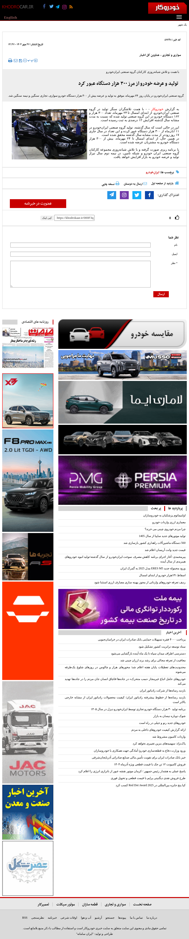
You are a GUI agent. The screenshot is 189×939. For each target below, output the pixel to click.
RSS (24, 917)
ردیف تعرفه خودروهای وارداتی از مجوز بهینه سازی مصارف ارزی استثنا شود (140, 582)
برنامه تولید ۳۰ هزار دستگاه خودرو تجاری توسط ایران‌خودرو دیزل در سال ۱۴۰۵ (138, 709)
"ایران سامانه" (85, 934)
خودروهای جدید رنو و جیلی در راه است (162, 723)
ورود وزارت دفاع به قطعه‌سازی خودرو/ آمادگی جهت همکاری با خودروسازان (140, 750)
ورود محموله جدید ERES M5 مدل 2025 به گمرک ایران (153, 568)
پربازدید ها (175, 508)
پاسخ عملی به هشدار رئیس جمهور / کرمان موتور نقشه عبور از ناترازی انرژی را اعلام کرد (132, 771)
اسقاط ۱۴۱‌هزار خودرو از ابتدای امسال (162, 575)
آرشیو (98, 917)
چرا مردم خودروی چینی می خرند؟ (165, 529)
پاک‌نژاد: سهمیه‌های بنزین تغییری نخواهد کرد (159, 743)
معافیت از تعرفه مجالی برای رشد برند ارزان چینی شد (153, 660)
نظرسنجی (37, 917)
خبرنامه (52, 917)
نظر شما (173, 237)
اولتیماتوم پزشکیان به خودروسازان (164, 515)
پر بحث (156, 508)
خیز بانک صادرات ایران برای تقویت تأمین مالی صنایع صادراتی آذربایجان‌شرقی (139, 757)
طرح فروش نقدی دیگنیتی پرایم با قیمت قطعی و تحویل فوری (148, 778)
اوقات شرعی (69, 917)
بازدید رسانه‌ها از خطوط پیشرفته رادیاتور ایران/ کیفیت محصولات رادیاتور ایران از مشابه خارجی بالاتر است (125, 700)
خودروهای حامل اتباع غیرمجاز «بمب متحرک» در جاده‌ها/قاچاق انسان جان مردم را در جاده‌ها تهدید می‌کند (125, 681)
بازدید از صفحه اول (162, 183)
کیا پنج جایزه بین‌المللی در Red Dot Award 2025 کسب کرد (151, 785)
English (10, 17)
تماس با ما (136, 917)
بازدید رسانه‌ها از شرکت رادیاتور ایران (163, 690)
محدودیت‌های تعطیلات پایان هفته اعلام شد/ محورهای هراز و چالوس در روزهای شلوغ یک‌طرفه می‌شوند (125, 669)
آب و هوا (86, 917)
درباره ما (151, 917)
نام (175, 245)
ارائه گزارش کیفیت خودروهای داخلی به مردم (158, 729)
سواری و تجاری (171, 55)
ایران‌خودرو (152, 172)
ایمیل (174, 254)
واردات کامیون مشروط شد (169, 736)
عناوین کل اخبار (149, 55)
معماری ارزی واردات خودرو (169, 522)
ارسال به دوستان (135, 184)
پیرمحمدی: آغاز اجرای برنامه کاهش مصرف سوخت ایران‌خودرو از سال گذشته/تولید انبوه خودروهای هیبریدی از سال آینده (125, 559)
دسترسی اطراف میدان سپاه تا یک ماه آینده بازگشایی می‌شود (148, 653)
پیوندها (122, 917)
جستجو (110, 917)
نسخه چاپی (110, 184)
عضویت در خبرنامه (38, 203)
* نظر (174, 263)
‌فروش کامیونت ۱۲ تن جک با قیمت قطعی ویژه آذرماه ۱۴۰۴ (150, 764)
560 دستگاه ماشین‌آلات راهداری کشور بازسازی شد (155, 543)
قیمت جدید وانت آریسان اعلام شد (165, 550)
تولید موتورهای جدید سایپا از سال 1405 (162, 536)
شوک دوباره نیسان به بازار (169, 716)
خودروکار (157, 109)
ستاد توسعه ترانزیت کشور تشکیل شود (162, 646)
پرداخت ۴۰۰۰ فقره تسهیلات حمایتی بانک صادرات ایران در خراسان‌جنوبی (142, 639)
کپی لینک (47, 217)
